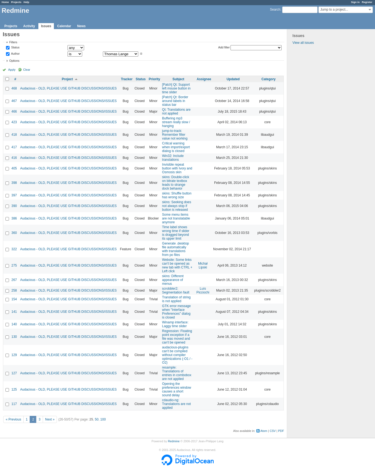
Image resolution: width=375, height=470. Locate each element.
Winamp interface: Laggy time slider (175, 324)
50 (97, 419)
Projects (16, 2)
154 (14, 299)
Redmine (174, 441)
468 (14, 88)
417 (14, 147)
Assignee (204, 79)
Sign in (355, 2)
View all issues (303, 43)
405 (14, 168)
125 (14, 389)
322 (14, 249)
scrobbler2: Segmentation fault (175, 290)
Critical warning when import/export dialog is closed (176, 147)
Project (67, 79)
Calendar (64, 26)
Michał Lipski (203, 265)
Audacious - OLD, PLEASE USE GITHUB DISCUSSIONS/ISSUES (68, 88)
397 (14, 195)
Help (26, 2)
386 (14, 218)
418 (14, 135)
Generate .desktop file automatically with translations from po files (175, 249)
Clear (26, 69)
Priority (154, 79)
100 (103, 419)
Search (275, 9)
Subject (178, 79)
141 (14, 312)
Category (269, 79)
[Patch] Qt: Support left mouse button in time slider (176, 88)
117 (14, 404)
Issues (46, 26)
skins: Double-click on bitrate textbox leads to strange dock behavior (175, 182)
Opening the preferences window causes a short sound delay (176, 389)
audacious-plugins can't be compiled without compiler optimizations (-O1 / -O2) (177, 354)
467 (14, 101)
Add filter (224, 47)
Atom (263, 430)
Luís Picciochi (202, 290)
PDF (281, 430)
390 (14, 206)
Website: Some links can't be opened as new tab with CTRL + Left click (177, 265)
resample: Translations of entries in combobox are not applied (176, 373)
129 (14, 355)
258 (14, 290)
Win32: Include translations (173, 158)
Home (5, 2)
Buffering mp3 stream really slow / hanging (176, 122)
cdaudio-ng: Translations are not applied (176, 404)
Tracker (127, 79)
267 (14, 280)
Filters (13, 42)
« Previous (13, 419)
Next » (50, 419)
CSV (273, 430)
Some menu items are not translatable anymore (176, 218)
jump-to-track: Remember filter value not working (174, 134)
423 (14, 122)
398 (14, 183)
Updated (233, 79)
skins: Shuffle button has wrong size (177, 195)
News (81, 26)
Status (15, 47)
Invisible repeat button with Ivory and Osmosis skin (177, 168)
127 (14, 373)
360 (14, 233)
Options (14, 60)
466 (14, 111)
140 (14, 324)
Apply (12, 69)
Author (15, 53)
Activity (29, 26)
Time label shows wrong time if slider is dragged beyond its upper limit (175, 232)
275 (14, 265)
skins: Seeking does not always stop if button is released (176, 206)
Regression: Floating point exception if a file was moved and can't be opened (177, 336)
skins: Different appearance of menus (173, 280)
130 (14, 337)
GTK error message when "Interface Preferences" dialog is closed (176, 311)
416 (14, 158)
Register (367, 2)
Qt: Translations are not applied (176, 111)
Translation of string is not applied (176, 299)
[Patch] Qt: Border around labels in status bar (175, 101)
